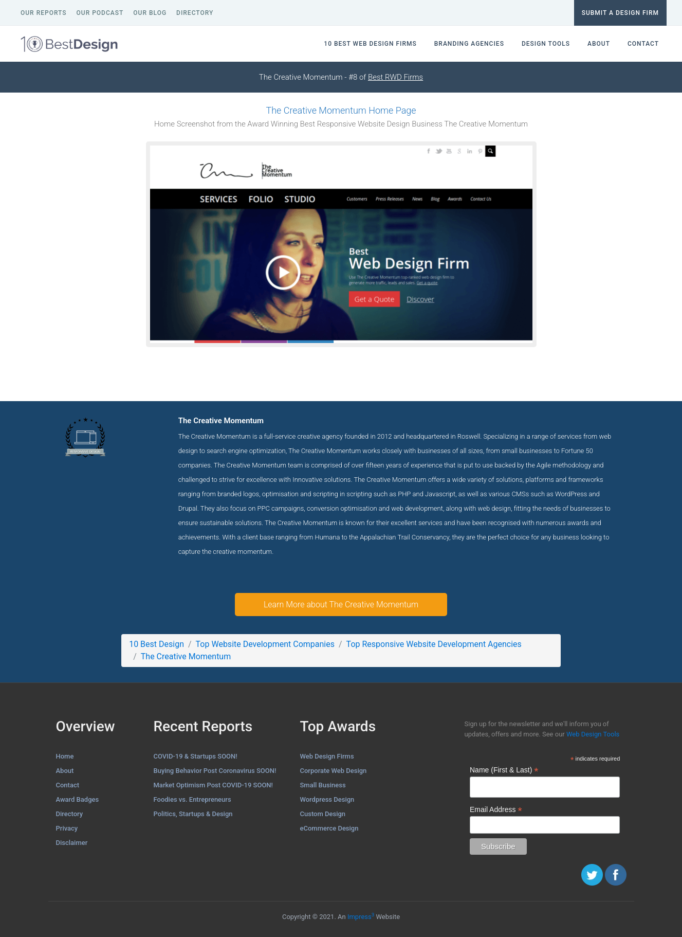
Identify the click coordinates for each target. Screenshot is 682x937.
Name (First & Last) (504, 770)
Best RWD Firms (395, 77)
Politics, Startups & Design (193, 814)
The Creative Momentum (186, 656)
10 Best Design (156, 644)
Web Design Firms (327, 756)
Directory (69, 814)
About (65, 770)
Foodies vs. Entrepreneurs (192, 799)
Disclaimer (72, 842)
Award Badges (77, 799)
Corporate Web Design (333, 770)
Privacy (67, 828)
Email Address (496, 810)
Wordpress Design (327, 799)
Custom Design (323, 814)
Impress (360, 917)
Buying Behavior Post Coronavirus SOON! (215, 770)
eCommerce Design (329, 828)
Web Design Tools (592, 734)
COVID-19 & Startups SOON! (195, 756)
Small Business (323, 785)
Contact (68, 785)
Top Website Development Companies (265, 644)
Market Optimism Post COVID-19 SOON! (213, 785)
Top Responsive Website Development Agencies (434, 644)
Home (65, 756)
